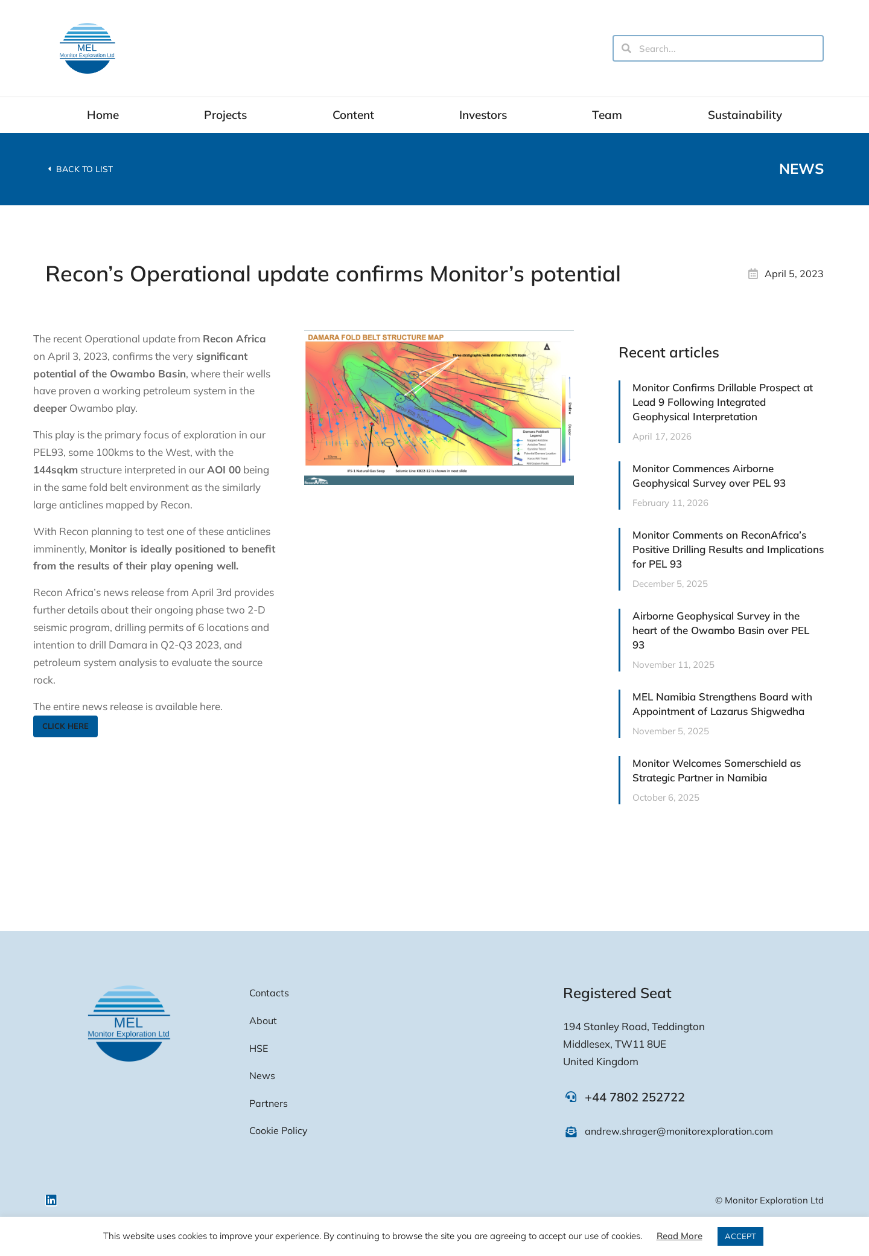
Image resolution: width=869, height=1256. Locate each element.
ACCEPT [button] (740, 1236)
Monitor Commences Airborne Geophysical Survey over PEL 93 (709, 475)
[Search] (626, 48)
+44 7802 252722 (635, 1096)
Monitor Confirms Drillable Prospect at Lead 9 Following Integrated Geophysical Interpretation (722, 402)
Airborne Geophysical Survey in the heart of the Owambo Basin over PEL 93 (720, 630)
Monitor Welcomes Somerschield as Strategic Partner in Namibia (716, 770)
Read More (679, 1236)
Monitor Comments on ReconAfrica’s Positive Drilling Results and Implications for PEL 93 (728, 549)
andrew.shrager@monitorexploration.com (679, 1131)
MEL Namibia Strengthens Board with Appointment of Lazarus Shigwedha (722, 703)
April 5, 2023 (794, 274)
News (801, 168)
